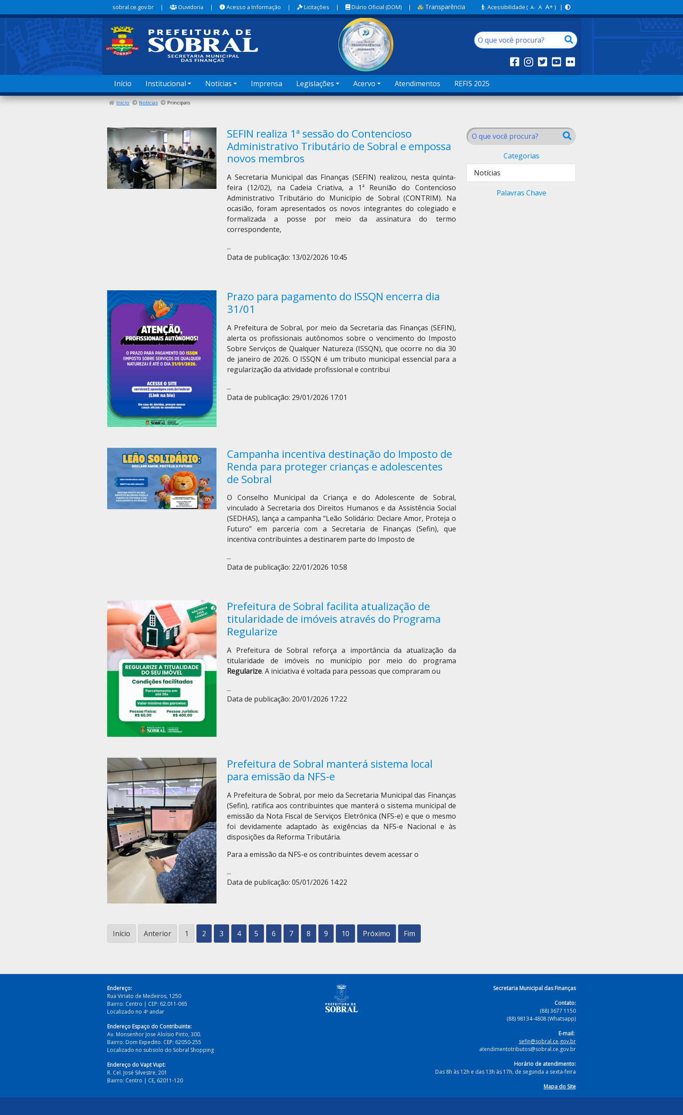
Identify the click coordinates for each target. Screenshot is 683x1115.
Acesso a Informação (250, 7)
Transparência (441, 7)
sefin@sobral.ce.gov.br (547, 1041)
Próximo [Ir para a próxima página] (376, 933)
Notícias (148, 102)
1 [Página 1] (187, 933)
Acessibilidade (503, 7)
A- (533, 7)
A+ (549, 7)
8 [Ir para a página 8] (309, 933)
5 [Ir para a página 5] (256, 933)
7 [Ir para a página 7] (291, 933)
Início (123, 83)
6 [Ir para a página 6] (274, 933)
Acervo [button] (364, 83)
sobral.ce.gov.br (133, 7)
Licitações (313, 7)
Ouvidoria (186, 7)
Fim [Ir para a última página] (409, 933)
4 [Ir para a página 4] (239, 933)
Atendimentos (417, 83)
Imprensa (266, 83)
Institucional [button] (165, 83)
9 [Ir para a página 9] (326, 933)
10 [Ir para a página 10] (345, 933)
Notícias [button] (218, 83)
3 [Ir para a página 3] (221, 933)
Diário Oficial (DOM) (373, 7)
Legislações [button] (315, 83)
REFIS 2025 (472, 83)
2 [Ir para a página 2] (204, 933)
